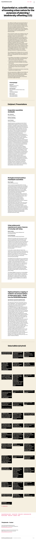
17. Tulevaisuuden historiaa (28, 376)
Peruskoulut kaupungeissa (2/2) (5, 503)
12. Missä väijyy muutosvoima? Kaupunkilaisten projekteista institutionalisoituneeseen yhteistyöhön (6, 366)
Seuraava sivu (5, 506)
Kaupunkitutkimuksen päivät (6, 1)
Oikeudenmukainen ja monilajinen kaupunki (6, 495)
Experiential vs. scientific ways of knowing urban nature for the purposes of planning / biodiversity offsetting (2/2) (6, 459)
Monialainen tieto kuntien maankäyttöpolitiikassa (29, 484)
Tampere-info (10, 515)
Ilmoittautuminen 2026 (28, 514)
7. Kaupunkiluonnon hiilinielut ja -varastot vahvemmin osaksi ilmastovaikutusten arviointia (17, 416)
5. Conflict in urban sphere (28, 403)
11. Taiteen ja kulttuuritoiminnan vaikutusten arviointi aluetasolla (28, 354)
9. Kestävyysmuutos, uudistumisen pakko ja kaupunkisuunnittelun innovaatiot (6, 426)
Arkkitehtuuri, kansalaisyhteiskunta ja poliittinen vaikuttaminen (6, 435)
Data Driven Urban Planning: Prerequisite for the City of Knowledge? (29, 435)
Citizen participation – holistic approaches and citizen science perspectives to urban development (18, 436)
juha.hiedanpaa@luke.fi (14, 91)
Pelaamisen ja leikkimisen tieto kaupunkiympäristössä (18, 496)
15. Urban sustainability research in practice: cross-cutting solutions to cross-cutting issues (6, 377)
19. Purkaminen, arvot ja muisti (18, 391)
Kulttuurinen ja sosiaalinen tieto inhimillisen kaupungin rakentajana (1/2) (29, 469)
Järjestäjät (15, 515)
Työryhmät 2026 (15, 514)
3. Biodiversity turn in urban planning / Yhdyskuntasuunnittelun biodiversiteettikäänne (6, 405)
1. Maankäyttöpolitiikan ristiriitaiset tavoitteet (6, 353)
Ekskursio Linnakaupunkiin (16, 445)
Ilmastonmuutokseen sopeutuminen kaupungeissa (28, 457)
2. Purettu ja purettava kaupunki (29, 391)
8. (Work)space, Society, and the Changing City (29, 414)
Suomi (28, 1)
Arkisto (19, 515)
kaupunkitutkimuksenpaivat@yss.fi (6, 527)
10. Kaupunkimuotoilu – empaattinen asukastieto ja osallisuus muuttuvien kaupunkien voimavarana (18, 355)
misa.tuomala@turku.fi (14, 95)
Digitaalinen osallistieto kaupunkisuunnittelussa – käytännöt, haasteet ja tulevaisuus (6, 446)
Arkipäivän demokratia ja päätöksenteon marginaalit (29, 425)
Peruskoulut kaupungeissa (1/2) (28, 495)
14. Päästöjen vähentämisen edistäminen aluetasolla (29, 364)
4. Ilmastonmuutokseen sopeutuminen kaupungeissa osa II (18, 404)
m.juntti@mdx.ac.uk (13, 86)
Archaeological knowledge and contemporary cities (17, 425)
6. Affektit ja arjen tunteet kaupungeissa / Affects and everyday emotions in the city (6, 415)
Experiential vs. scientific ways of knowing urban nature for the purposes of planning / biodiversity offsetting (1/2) (29, 447)
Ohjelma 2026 (21, 514)
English (31, 1)
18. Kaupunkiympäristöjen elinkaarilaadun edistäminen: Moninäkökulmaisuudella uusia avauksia (6, 394)
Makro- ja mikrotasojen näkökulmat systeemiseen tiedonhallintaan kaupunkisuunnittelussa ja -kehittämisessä (18, 486)
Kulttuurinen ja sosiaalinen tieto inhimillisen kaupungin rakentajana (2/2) (6, 484)
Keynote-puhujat (4, 515)
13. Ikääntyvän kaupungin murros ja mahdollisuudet (17, 364)
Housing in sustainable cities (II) (17, 456)
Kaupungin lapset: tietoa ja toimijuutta (5, 468)
